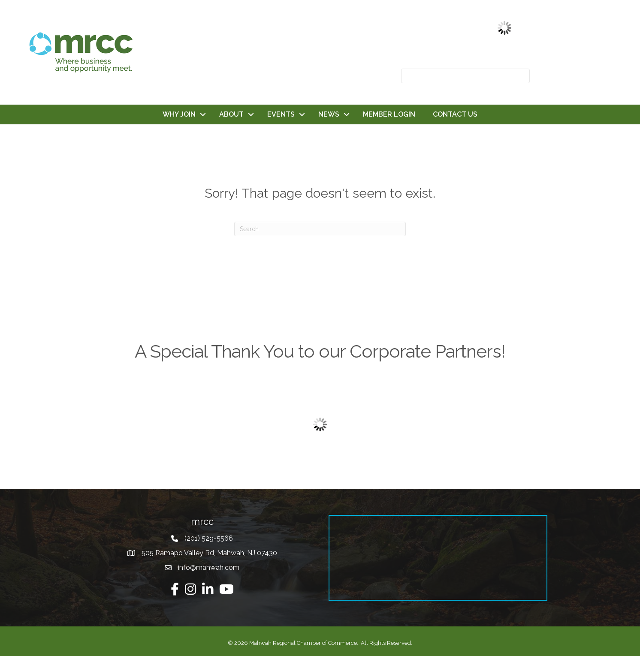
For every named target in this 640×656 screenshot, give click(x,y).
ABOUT (231, 114)
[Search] (320, 229)
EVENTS (281, 114)
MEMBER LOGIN (389, 114)
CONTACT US (455, 114)
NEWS (328, 114)
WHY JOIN (179, 114)
